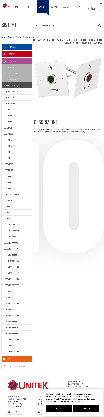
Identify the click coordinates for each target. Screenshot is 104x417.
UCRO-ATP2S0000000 (11, 267)
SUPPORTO (54, 6)
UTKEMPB (7, 206)
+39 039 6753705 (16, 406)
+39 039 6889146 (16, 403)
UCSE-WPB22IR (9, 133)
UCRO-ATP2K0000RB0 (11, 279)
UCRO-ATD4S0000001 (11, 248)
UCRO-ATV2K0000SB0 (11, 309)
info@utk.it (15, 401)
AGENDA (66, 6)
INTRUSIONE (9, 47)
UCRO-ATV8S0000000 (11, 339)
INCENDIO (8, 54)
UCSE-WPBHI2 (8, 158)
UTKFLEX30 (7, 212)
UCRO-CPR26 (8, 164)
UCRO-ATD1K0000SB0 (11, 254)
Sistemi (4, 37)
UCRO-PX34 (8, 127)
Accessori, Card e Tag (30, 37)
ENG (100, 10)
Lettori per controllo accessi (13, 79)
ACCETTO (86, 408)
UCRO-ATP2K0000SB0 (11, 273)
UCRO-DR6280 (9, 182)
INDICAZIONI (13, 412)
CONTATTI (78, 6)
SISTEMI (44, 9)
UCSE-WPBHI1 (8, 152)
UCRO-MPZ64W (9, 97)
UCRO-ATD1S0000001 (11, 242)
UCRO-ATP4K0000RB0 (11, 297)
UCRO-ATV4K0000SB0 (11, 327)
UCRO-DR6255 (9, 176)
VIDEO (7, 359)
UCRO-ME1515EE (9, 103)
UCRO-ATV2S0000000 (11, 303)
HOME (16, 6)
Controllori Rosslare (10, 73)
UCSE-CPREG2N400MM (11, 194)
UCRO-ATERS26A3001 (11, 224)
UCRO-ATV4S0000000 (11, 321)
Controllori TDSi (9, 67)
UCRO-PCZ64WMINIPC (11, 91)
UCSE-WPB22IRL (9, 139)
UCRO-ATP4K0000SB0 (11, 291)
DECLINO (59, 408)
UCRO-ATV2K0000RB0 (11, 315)
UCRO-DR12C (8, 170)
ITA (101, 3)
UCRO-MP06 (8, 115)
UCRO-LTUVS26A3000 (11, 261)
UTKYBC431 (8, 200)
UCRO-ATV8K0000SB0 (11, 345)
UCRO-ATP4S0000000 (11, 285)
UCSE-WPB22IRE (9, 146)
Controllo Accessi (14, 37)
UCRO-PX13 (8, 121)
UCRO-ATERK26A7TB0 (11, 236)
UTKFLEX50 (7, 218)
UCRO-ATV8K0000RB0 (11, 351)
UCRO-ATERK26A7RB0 (11, 230)
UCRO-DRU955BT (10, 188)
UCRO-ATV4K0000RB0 (11, 333)
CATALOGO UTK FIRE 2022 (13, 366)
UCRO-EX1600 (8, 109)
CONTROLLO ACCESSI (12, 61)
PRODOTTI (30, 6)
